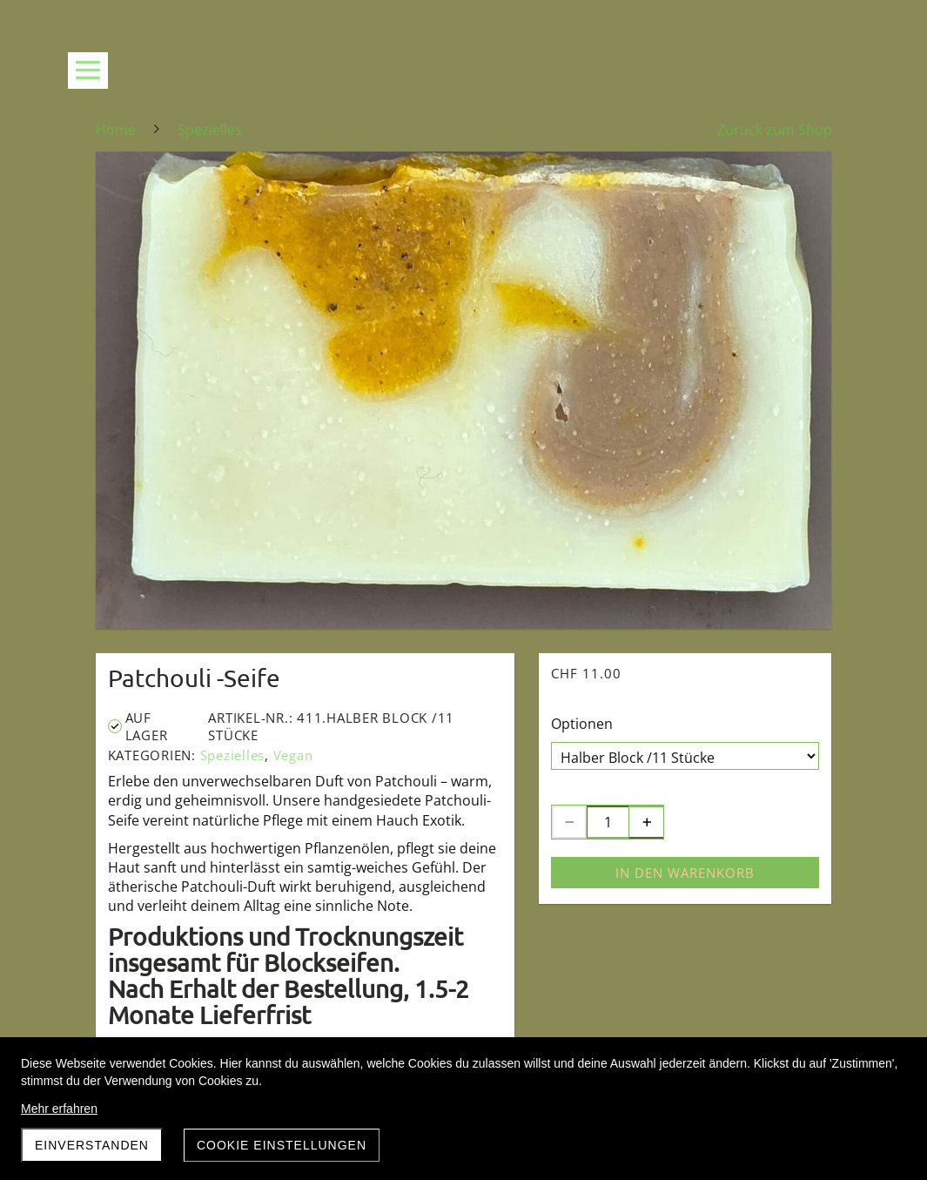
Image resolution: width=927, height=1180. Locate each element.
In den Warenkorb (685, 872)
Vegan (293, 755)
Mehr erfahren (59, 1109)
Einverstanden (92, 1145)
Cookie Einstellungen (281, 1145)
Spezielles (232, 755)
